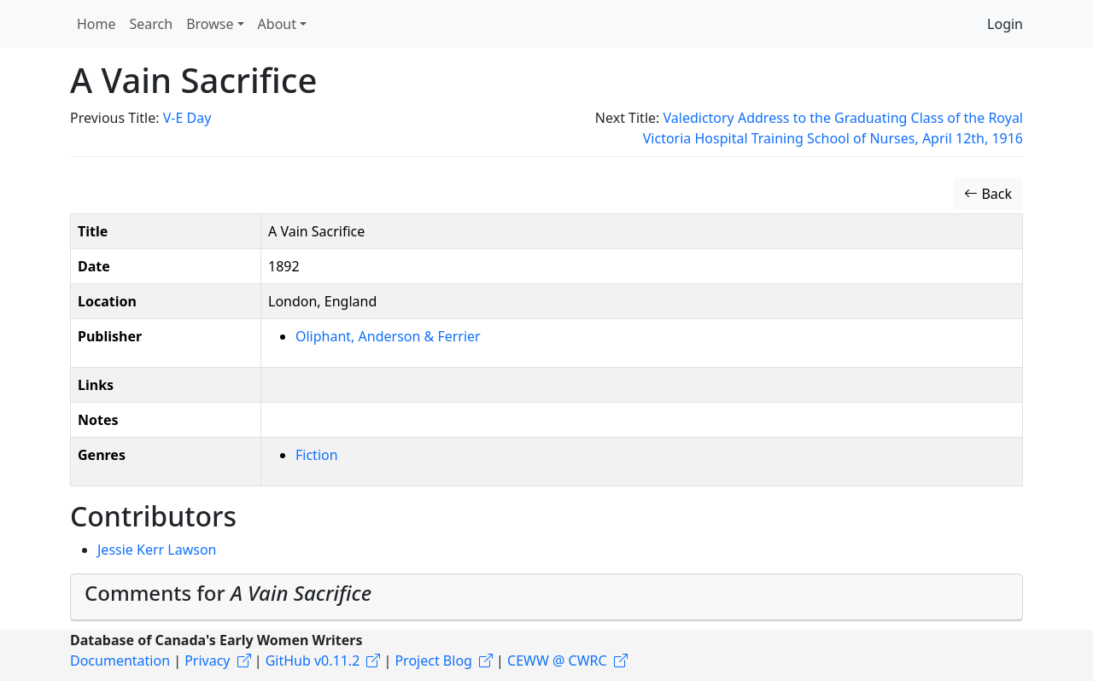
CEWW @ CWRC (557, 660)
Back (988, 193)
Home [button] (96, 24)
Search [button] (151, 24)
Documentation (120, 660)
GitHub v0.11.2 (313, 660)
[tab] (546, 597)
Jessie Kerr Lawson (157, 549)
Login (1005, 24)
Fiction (316, 454)
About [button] (277, 24)
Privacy (207, 660)
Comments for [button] (228, 593)
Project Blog (433, 660)
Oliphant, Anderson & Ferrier (388, 336)
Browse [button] (209, 24)
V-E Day (187, 117)
